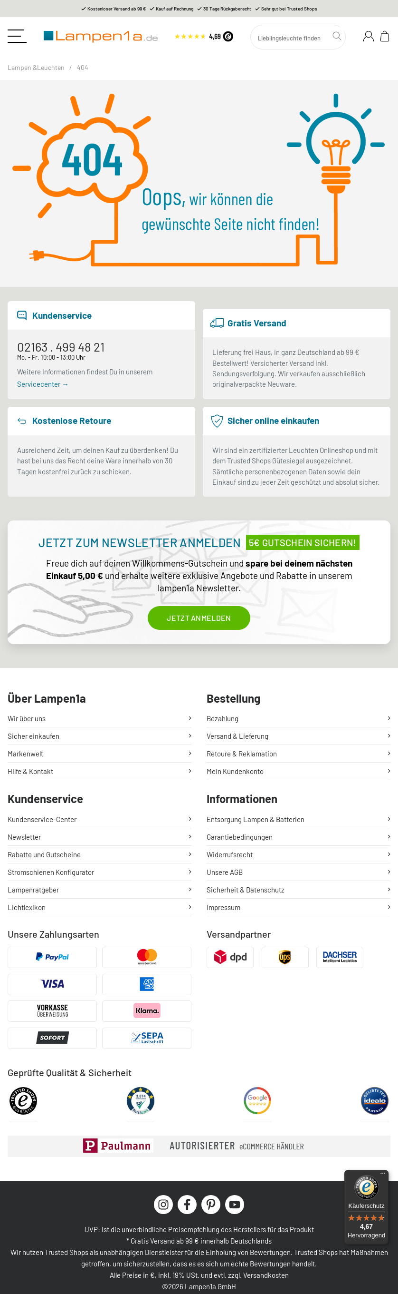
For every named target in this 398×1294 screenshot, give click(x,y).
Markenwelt (25, 753)
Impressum (223, 907)
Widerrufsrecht (230, 854)
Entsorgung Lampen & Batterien (255, 819)
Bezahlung (222, 718)
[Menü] (383, 1175)
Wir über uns (27, 718)
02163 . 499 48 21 (60, 346)
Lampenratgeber (33, 889)
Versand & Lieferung (237, 736)
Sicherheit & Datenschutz (245, 889)
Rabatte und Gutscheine (44, 854)
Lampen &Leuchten (36, 67)
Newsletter (24, 837)
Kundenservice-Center (42, 819)
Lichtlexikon (27, 907)
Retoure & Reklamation (242, 753)
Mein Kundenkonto (235, 771)
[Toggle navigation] (17, 36)
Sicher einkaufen (33, 736)
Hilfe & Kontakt (30, 771)
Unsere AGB (225, 872)
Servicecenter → (43, 384)
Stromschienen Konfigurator (51, 872)
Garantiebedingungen (240, 837)
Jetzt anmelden (199, 617)
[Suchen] (298, 37)
